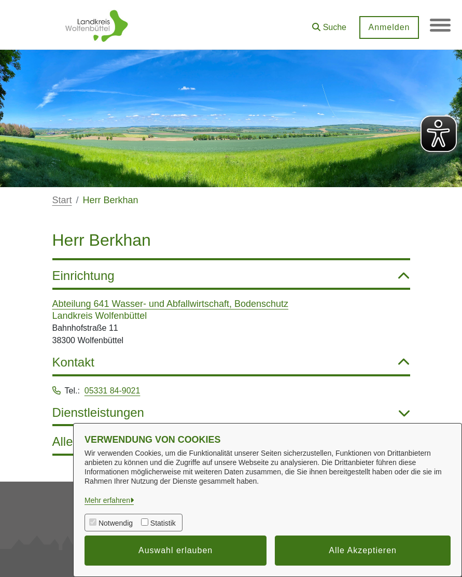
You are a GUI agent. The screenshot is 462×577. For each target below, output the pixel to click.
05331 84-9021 (113, 390)
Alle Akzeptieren (363, 550)
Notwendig (116, 523)
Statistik (163, 523)
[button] (329, 23)
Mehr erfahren (107, 500)
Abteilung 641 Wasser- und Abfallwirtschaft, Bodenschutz (170, 304)
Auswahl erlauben (175, 550)
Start (62, 200)
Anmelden (389, 27)
